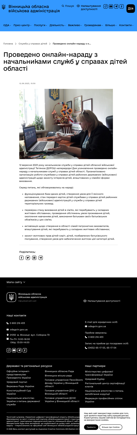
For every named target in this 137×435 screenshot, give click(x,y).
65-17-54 (111, 348)
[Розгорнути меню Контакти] (133, 25)
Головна (8, 43)
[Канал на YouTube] (111, 6)
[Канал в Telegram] (116, 6)
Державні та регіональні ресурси (29, 366)
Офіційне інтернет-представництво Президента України (19, 374)
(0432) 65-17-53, (97, 348)
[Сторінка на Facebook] (121, 6)
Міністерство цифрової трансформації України (99, 373)
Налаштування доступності (89, 7)
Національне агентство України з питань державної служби (23, 401)
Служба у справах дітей (33, 43)
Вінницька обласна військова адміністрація (34, 8)
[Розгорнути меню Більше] (116, 25)
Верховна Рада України (20, 386)
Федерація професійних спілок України (104, 400)
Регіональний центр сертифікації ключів (105, 385)
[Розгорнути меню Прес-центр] (31, 25)
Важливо (74, 25)
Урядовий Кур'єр (94, 379)
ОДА (6, 25)
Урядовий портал (17, 382)
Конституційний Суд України (19, 392)
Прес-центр (22, 25)
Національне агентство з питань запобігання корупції (104, 393)
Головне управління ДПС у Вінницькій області (60, 392)
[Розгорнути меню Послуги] (46, 25)
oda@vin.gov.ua (95, 326)
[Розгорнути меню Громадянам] (102, 25)
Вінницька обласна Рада (59, 371)
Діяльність (57, 25)
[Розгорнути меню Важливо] (81, 25)
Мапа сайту (14, 282)
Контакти (125, 25)
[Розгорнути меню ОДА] (10, 25)
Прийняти (91, 427)
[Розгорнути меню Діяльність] (65, 25)
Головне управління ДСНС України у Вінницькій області (62, 400)
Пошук (68, 5)
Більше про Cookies (112, 427)
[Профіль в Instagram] (105, 6)
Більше (110, 25)
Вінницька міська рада (58, 376)
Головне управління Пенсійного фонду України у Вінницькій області (64, 383)
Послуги (39, 25)
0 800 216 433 (94, 337)
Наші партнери (95, 366)
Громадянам (92, 25)
